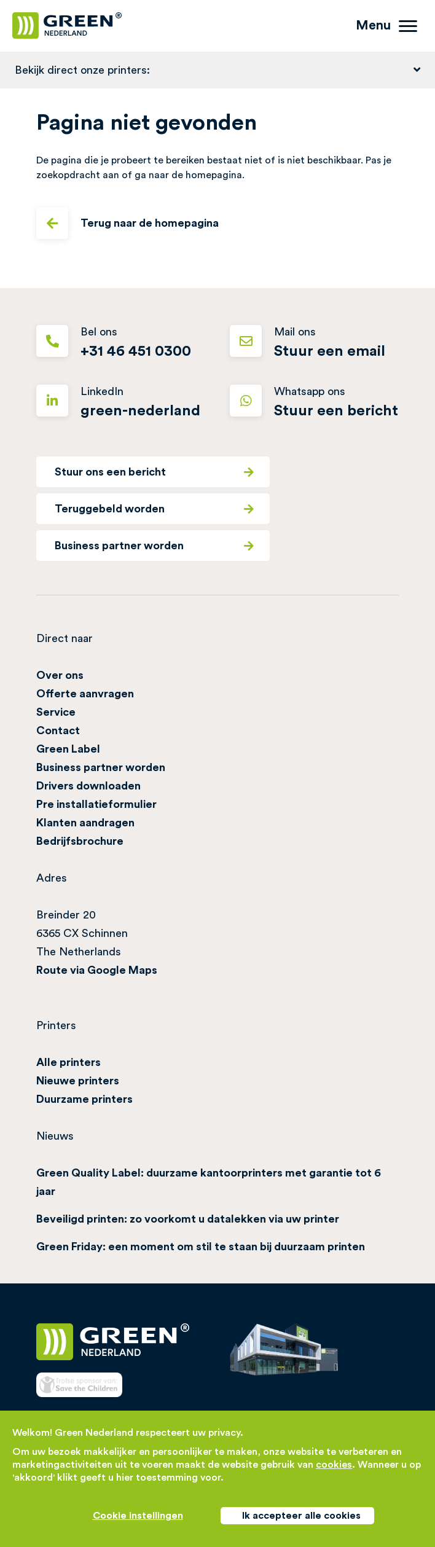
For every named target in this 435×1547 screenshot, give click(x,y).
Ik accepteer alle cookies (301, 1516)
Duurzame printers (84, 1099)
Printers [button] (56, 1025)
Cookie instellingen (138, 1516)
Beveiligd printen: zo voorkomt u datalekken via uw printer (187, 1218)
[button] (217, 70)
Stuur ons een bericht (154, 471)
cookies (334, 1465)
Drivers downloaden (88, 785)
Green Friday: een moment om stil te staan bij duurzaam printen (200, 1246)
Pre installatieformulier (96, 804)
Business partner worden (154, 545)
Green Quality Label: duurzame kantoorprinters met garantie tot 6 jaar (208, 1182)
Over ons (60, 675)
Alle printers (68, 1062)
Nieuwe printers (77, 1080)
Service (56, 712)
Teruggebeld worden (154, 508)
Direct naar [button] (64, 638)
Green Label (68, 748)
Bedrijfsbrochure (79, 841)
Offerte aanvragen (85, 693)
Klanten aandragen (85, 822)
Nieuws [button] (55, 1136)
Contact (58, 730)
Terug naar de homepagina (127, 223)
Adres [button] (51, 877)
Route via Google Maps (96, 970)
